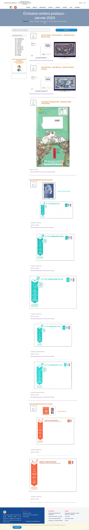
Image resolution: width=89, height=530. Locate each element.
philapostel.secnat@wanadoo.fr (10, 2)
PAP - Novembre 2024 (19, 38)
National (35, 7)
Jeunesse (57, 7)
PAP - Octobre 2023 (19, 48)
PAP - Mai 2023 (18, 54)
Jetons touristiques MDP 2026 (54, 518)
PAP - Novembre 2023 (19, 46)
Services (50, 7)
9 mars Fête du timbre (69, 518)
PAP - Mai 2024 (18, 43)
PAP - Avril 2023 (18, 55)
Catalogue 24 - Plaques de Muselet (55, 520)
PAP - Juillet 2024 (18, 42)
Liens (71, 7)
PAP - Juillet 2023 (18, 51)
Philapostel (26, 21)
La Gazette (67, 516)
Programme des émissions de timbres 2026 (54, 514)
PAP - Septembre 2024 (19, 39)
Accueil (28, 7)
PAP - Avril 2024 (18, 44)
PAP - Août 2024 (18, 40)
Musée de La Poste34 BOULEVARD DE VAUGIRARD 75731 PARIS (24, 3)
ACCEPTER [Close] (17, 527)
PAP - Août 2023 (18, 50)
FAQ (84, 2)
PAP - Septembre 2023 (19, 49)
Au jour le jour (19, 63)
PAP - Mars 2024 (18, 45)
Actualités (77, 7)
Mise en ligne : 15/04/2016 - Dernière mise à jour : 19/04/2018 (72, 514)
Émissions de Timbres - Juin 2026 (55, 516)
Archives (65, 7)
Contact (80, 2)
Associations (42, 7)
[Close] (78, 525)
